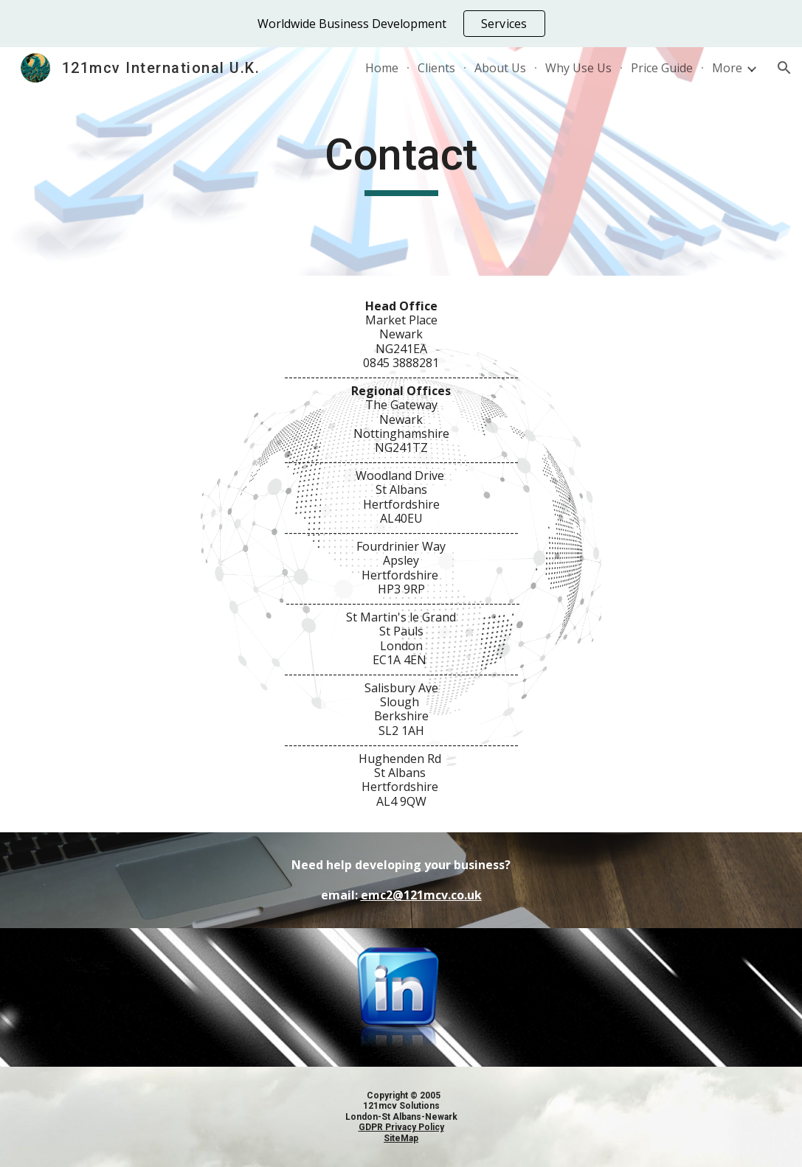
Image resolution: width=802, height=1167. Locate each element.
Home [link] (381, 68)
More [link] (727, 68)
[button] (784, 68)
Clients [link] (436, 68)
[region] (401, 23)
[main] (401, 161)
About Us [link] (500, 68)
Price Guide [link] (662, 68)
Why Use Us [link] (578, 68)
